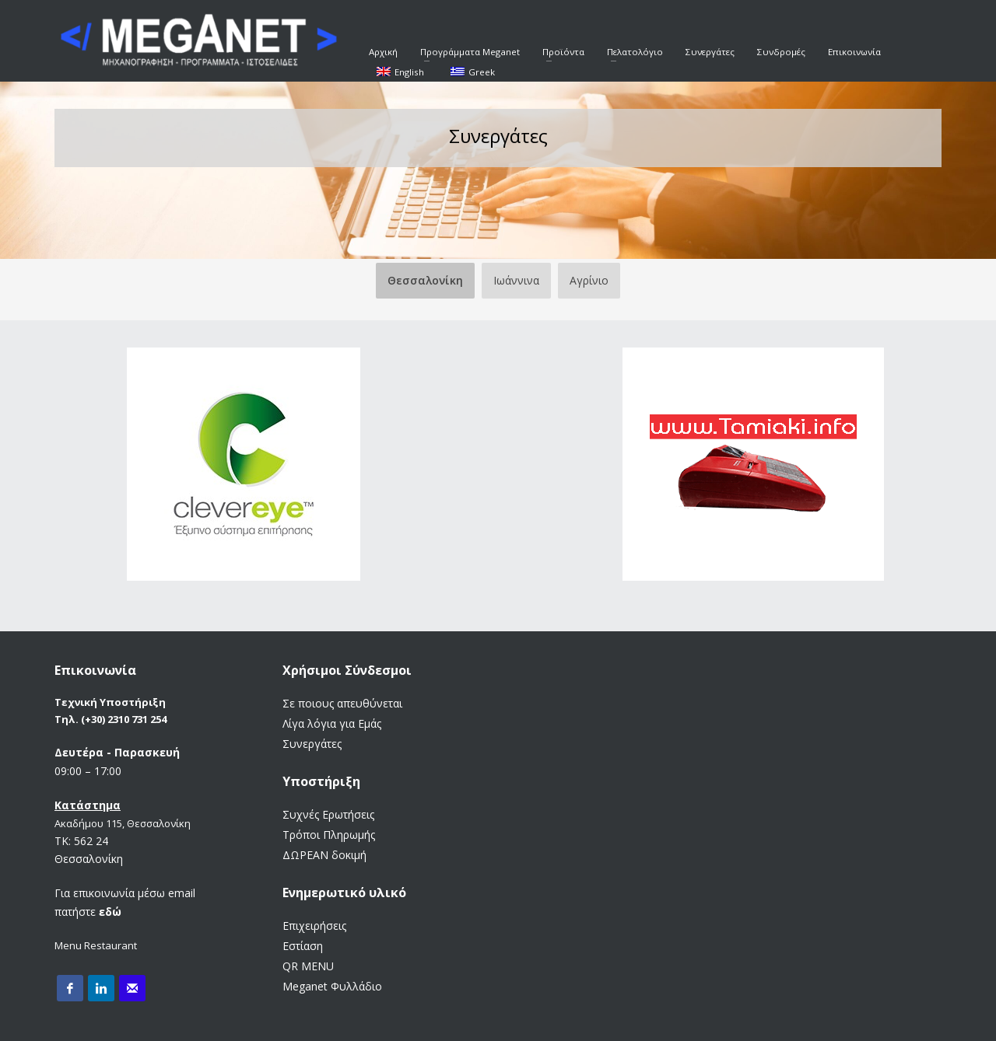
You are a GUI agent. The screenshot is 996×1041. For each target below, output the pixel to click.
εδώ (110, 911)
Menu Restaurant (95, 945)
